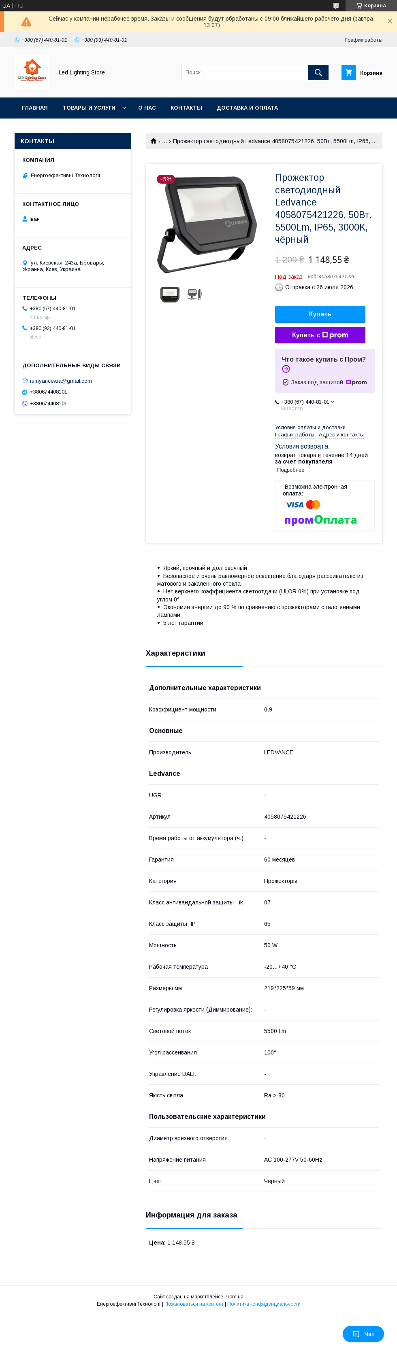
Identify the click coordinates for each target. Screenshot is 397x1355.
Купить (320, 314)
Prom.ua (233, 1297)
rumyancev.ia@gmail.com (61, 380)
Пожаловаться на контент (194, 1304)
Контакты (186, 108)
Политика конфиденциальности (264, 1304)
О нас (147, 108)
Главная (35, 108)
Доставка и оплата (247, 108)
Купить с (320, 335)
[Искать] (318, 72)
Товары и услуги (88, 108)
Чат (363, 1334)
